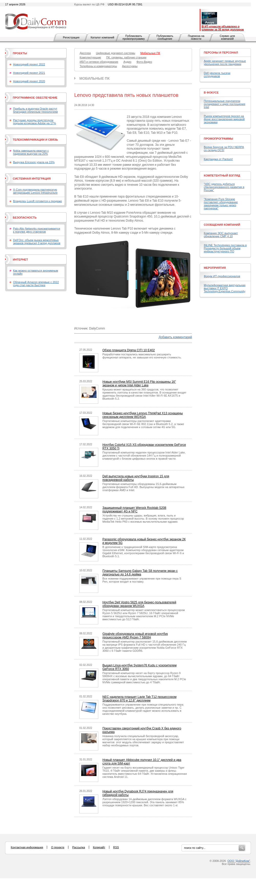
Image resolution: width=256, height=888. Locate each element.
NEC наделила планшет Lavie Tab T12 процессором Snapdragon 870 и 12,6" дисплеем (139, 698)
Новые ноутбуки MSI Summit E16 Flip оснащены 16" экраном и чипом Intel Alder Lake (139, 383)
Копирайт (99, 847)
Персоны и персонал (221, 52)
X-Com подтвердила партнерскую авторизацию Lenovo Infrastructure (35, 191)
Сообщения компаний (222, 224)
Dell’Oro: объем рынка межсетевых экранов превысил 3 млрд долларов (36, 242)
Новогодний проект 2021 (29, 72)
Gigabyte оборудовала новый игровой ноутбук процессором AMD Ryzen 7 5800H (135, 635)
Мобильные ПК (94, 78)
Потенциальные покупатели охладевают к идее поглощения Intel (224, 104)
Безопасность (25, 217)
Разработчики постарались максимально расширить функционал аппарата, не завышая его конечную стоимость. (142, 356)
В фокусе (211, 92)
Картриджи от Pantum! (218, 159)
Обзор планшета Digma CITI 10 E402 (128, 350)
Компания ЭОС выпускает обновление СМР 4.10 (221, 235)
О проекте (57, 847)
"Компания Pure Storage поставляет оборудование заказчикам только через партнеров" (221, 204)
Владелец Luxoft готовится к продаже (37, 201)
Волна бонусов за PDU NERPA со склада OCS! (224, 149)
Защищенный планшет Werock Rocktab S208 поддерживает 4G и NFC (134, 509)
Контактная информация (27, 847)
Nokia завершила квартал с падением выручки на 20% (31, 152)
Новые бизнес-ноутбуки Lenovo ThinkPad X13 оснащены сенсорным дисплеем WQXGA (142, 415)
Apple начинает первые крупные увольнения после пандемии (225, 62)
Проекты (20, 53)
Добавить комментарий (175, 337)
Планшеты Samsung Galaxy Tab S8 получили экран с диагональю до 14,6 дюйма (140, 572)
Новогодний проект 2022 (29, 64)
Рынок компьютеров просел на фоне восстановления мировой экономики (224, 119)
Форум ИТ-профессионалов (222, 276)
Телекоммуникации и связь (35, 139)
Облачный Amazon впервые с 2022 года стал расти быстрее (36, 284)
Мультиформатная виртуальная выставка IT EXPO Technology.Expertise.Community (225, 288)
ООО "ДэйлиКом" (239, 860)
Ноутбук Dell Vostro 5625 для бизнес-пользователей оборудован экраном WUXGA (139, 604)
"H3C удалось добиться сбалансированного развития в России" (224, 187)
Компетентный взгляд (222, 175)
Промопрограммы (218, 138)
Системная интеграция (32, 178)
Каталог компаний (102, 37)
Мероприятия (215, 267)
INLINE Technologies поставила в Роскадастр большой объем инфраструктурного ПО (225, 248)
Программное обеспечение (35, 97)
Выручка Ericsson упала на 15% (34, 162)
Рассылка (78, 847)
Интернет (20, 259)
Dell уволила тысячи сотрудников (217, 74)
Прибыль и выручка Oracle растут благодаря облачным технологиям (35, 110)
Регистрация (71, 37)
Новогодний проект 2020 (29, 81)
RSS (116, 847)
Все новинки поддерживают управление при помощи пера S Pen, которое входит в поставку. (141, 580)
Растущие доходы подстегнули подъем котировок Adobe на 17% (34, 122)
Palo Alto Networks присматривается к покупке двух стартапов (36, 230)
